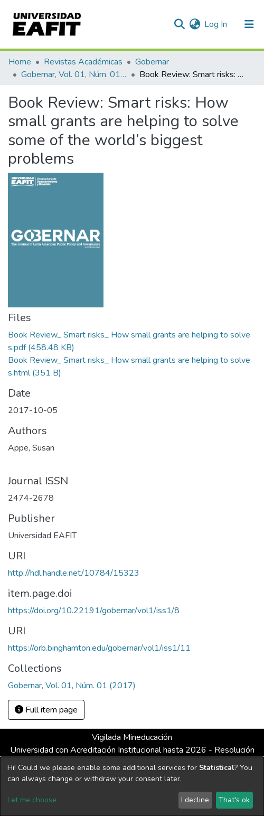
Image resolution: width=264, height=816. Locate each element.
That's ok (234, 800)
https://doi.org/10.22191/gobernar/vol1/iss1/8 (94, 610)
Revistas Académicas (83, 62)
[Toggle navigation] (249, 24)
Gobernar (152, 62)
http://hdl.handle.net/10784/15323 (73, 573)
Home (19, 62)
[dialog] (132, 786)
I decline (195, 800)
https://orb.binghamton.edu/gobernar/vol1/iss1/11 (99, 648)
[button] (194, 24)
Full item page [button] (46, 710)
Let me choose (31, 800)
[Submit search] (179, 24)
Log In (216, 24)
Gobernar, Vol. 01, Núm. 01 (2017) (74, 74)
